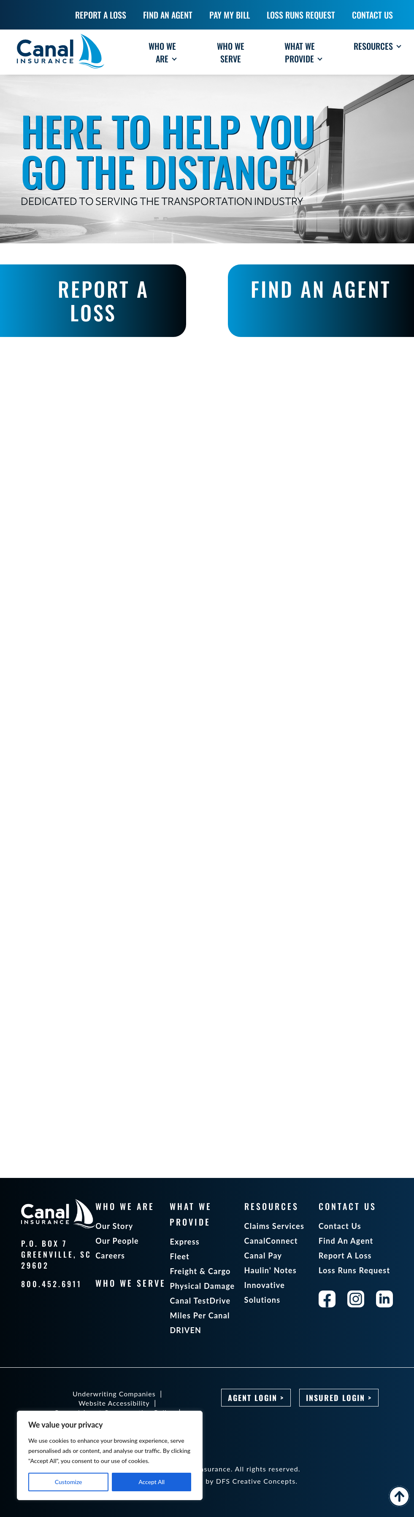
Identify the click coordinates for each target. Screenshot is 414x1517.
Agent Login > (256, 1397)
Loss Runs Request (354, 1270)
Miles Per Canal (200, 1315)
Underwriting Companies (114, 1394)
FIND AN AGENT (321, 289)
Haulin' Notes (270, 1270)
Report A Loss (345, 1255)
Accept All (151, 1481)
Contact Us (340, 1226)
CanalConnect (271, 1240)
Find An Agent (346, 1240)
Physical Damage (202, 1286)
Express (185, 1241)
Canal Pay (263, 1255)
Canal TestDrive (200, 1300)
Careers (110, 1255)
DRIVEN (185, 1330)
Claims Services (274, 1226)
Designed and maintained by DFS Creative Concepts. (207, 1481)
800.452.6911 (51, 1283)
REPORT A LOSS (103, 300)
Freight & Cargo (200, 1271)
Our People (117, 1240)
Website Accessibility (114, 1403)
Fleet (179, 1256)
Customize (68, 1481)
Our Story (114, 1226)
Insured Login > (339, 1397)
